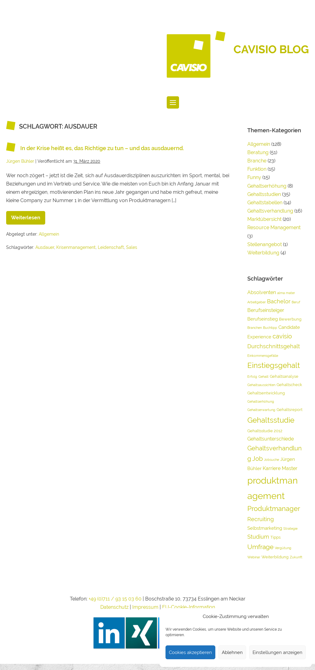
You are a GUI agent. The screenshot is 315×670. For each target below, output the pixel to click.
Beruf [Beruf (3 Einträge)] (296, 302)
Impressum (146, 607)
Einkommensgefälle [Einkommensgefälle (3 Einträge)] (262, 355)
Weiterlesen (28, 216)
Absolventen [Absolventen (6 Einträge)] (261, 292)
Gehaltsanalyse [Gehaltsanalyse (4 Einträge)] (284, 376)
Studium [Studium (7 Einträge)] (258, 536)
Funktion (256, 169)
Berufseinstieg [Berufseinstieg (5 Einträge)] (262, 318)
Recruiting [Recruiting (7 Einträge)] (260, 519)
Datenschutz (114, 607)
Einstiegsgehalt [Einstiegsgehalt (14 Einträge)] (273, 365)
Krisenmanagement (76, 247)
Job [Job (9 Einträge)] (257, 458)
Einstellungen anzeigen (277, 652)
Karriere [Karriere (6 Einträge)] (272, 468)
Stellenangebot (264, 244)
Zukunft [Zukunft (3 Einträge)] (296, 557)
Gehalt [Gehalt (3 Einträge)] (263, 376)
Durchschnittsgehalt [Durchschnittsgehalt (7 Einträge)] (273, 346)
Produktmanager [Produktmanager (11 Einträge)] (273, 508)
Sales (131, 247)
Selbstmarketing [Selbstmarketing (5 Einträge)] (264, 528)
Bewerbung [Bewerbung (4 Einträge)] (290, 319)
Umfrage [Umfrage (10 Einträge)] (260, 547)
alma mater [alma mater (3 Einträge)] (286, 293)
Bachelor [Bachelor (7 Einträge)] (278, 301)
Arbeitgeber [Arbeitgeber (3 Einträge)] (256, 302)
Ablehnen (232, 652)
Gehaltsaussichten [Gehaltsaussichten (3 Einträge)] (261, 385)
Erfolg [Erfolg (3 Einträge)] (252, 376)
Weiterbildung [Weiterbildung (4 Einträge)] (275, 557)
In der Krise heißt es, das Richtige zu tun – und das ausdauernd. (102, 148)
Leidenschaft (111, 247)
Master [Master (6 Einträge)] (289, 468)
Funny (254, 177)
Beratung (258, 152)
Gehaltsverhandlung (270, 211)
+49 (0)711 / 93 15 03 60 (115, 599)
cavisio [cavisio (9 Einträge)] (282, 336)
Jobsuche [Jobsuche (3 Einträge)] (271, 459)
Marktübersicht (264, 219)
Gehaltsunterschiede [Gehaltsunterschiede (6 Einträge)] (270, 439)
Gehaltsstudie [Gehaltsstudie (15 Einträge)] (270, 420)
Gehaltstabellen (264, 202)
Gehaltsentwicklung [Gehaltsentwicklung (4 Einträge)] (266, 393)
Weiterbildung (263, 253)
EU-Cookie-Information (188, 607)
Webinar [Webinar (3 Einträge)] (253, 557)
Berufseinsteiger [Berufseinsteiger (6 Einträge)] (265, 310)
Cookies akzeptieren (190, 652)
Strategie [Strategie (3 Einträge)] (290, 528)
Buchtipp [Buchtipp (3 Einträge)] (270, 327)
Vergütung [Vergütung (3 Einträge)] (283, 548)
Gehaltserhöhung (266, 186)
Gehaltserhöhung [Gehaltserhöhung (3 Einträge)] (260, 401)
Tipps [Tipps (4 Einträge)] (275, 537)
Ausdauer (44, 247)
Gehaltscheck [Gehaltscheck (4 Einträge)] (289, 384)
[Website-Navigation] (173, 102)
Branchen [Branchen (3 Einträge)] (254, 327)
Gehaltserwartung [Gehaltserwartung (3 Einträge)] (261, 410)
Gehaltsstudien (264, 194)
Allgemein (49, 234)
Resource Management (274, 227)
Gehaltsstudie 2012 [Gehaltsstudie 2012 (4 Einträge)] (264, 431)
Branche (256, 161)
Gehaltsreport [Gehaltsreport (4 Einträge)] (289, 409)
